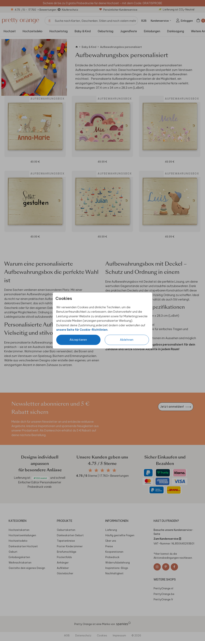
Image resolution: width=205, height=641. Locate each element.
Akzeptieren (78, 340)
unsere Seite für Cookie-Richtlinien (82, 330)
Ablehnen (127, 340)
